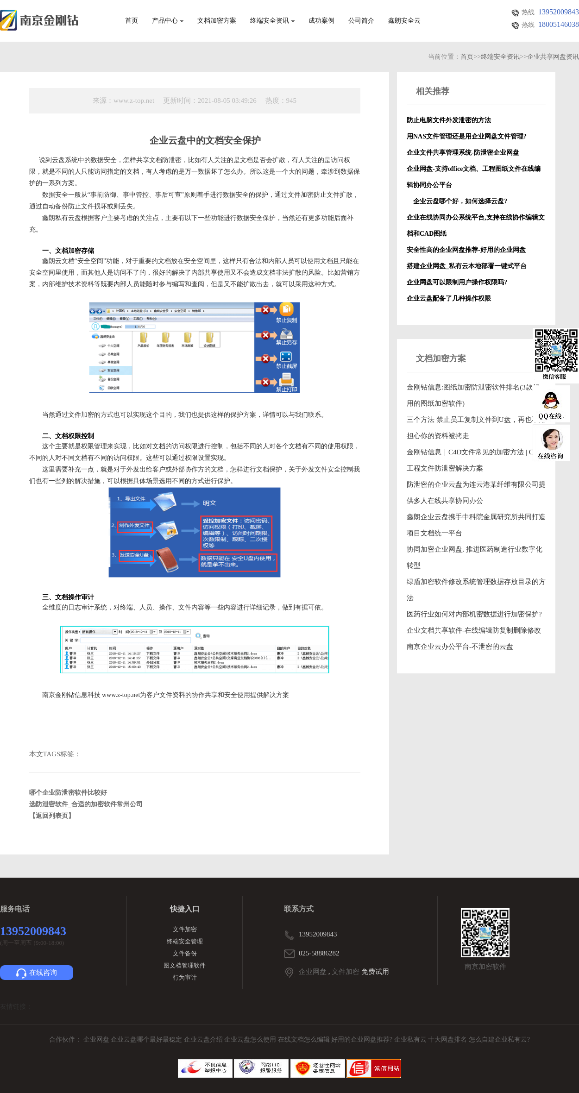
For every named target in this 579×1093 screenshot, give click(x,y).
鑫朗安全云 (404, 21)
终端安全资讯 (272, 21)
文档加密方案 (216, 21)
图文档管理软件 (185, 965)
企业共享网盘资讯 (553, 56)
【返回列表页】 (52, 815)
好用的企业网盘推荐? (362, 1039)
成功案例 (321, 21)
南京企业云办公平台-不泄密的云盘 (460, 646)
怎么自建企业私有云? (499, 1039)
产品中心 (167, 21)
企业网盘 (313, 971)
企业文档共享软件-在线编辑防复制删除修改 (474, 630)
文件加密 (185, 929)
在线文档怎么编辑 (304, 1039)
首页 (131, 21)
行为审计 (185, 977)
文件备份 (185, 953)
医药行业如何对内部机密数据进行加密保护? (474, 614)
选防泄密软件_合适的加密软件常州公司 (86, 804)
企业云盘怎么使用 (251, 1039)
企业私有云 (411, 1039)
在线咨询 (36, 973)
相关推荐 (432, 91)
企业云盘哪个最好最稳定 (147, 1039)
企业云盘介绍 (204, 1039)
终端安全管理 (185, 941)
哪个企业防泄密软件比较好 (68, 792)
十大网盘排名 (447, 1039)
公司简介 (361, 21)
